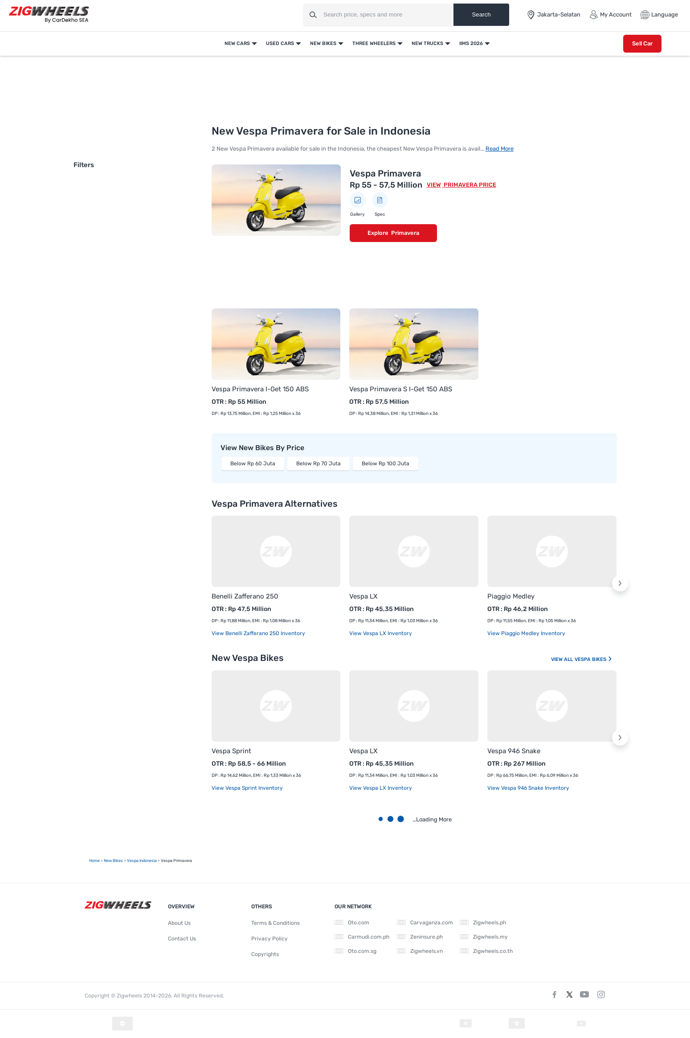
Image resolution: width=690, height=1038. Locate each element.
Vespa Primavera (385, 173)
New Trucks (427, 43)
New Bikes (323, 43)
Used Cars (280, 43)
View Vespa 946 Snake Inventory (528, 788)
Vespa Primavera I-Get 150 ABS (260, 389)
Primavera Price (469, 184)
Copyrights (265, 954)
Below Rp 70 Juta (318, 463)
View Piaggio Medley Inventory (526, 633)
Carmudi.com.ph (362, 937)
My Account (610, 14)
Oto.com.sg (355, 951)
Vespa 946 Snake (513, 751)
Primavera (405, 233)
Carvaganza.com (425, 922)
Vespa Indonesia (142, 860)
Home (94, 860)
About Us (179, 923)
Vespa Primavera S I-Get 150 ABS (400, 389)
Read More (500, 148)
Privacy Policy (269, 938)
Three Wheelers (374, 43)
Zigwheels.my (484, 937)
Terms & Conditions (275, 923)
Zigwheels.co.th (486, 951)
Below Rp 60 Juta (252, 463)
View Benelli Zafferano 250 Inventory (258, 633)
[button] (620, 583)
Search (481, 14)
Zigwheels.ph (483, 922)
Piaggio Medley (511, 596)
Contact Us (182, 938)
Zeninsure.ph (420, 937)
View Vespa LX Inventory (380, 633)
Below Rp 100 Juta (385, 463)
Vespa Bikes (593, 659)
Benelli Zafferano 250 (245, 596)
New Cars (237, 43)
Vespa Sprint (231, 751)
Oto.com (352, 922)
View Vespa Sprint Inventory (247, 788)
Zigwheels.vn (420, 951)
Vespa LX (363, 596)
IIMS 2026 (471, 43)
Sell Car (642, 43)
